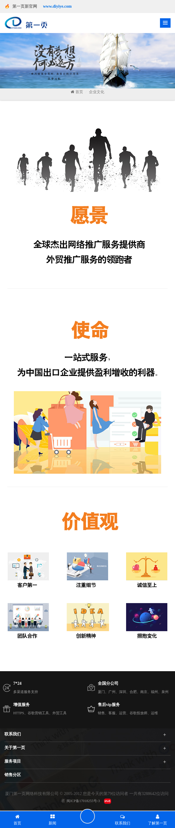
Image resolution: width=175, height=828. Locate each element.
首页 (77, 92)
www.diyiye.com (57, 6)
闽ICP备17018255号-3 (83, 801)
